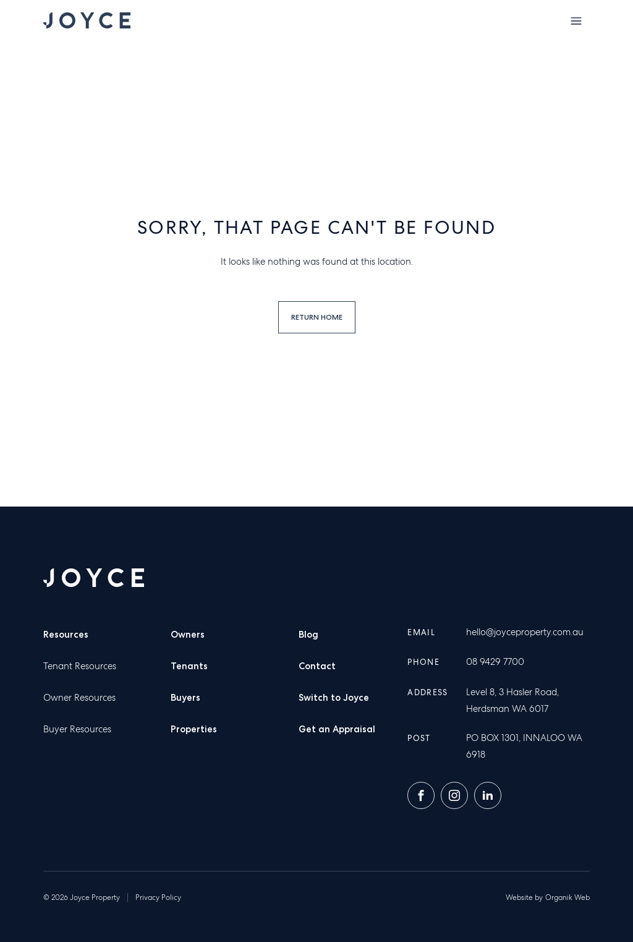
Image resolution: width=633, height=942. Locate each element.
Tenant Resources (79, 666)
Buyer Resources (77, 729)
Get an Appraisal (337, 729)
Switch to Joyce (334, 697)
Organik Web (567, 897)
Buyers (185, 697)
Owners (188, 634)
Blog (308, 634)
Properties (194, 729)
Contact (317, 666)
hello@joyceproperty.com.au (525, 632)
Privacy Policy (158, 897)
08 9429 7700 (495, 662)
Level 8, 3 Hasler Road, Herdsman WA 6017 (512, 700)
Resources (65, 634)
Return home (316, 317)
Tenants (189, 666)
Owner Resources (79, 698)
